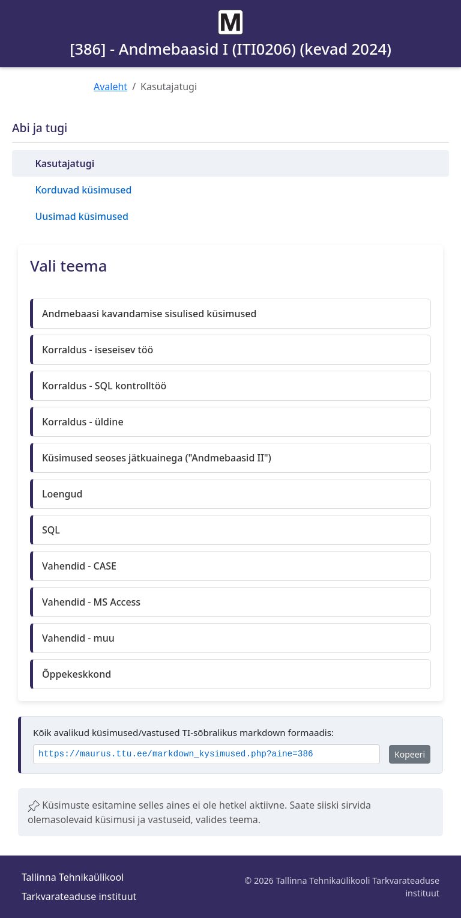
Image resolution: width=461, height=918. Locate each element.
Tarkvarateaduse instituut (79, 896)
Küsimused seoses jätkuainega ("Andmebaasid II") (156, 457)
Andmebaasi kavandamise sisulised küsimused (149, 313)
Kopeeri (409, 754)
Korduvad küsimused (83, 189)
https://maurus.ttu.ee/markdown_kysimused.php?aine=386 (175, 754)
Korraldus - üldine (83, 421)
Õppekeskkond (76, 674)
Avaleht (110, 86)
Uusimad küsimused (81, 216)
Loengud (62, 493)
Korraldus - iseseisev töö (97, 349)
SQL (51, 530)
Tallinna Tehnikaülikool (73, 877)
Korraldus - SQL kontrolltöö (104, 385)
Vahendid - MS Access (91, 602)
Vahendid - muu (78, 638)
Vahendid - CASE (79, 566)
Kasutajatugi (64, 163)
